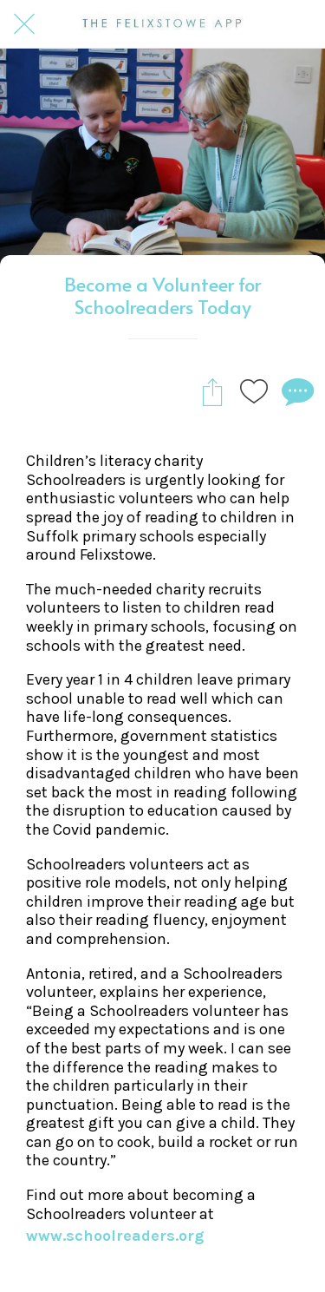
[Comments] (295, 391)
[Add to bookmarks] (254, 391)
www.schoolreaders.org (115, 1235)
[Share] (212, 391)
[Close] (24, 24)
